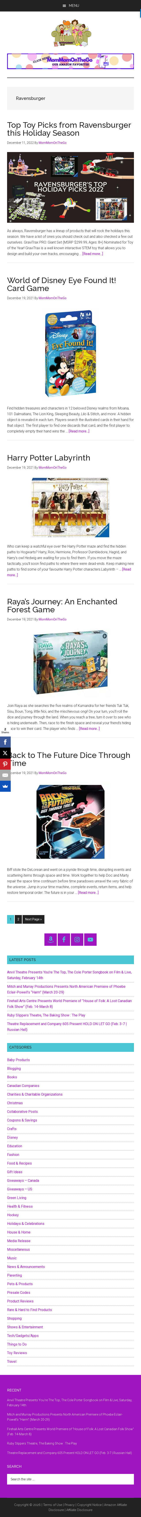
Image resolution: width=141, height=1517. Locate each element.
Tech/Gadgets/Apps (23, 1336)
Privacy (70, 1505)
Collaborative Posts (22, 1112)
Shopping (14, 1318)
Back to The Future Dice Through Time (68, 759)
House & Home (18, 1232)
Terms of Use (52, 1505)
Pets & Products (20, 1284)
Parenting (14, 1275)
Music (12, 1258)
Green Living (16, 1198)
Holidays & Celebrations (25, 1224)
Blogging (14, 1068)
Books (12, 1077)
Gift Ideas (14, 1172)
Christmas (15, 1103)
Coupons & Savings (22, 1120)
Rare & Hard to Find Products (29, 1310)
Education (14, 1146)
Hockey (13, 1215)
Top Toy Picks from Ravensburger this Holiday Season (69, 128)
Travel (11, 1361)
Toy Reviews (17, 1353)
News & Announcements (26, 1267)
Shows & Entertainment (25, 1327)
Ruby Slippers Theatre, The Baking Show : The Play (46, 1015)
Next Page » (33, 920)
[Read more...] (92, 254)
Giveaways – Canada (23, 1180)
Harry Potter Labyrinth (48, 457)
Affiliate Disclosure (79, 1510)
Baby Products (18, 1060)
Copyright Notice (89, 1505)
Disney (12, 1137)
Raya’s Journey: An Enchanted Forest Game (62, 605)
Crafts (12, 1129)
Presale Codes (18, 1292)
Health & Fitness (20, 1206)
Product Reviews (20, 1301)
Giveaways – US (19, 1189)
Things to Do (17, 1344)
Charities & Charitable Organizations (35, 1094)
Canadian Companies (23, 1086)
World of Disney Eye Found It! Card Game (61, 284)
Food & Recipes (19, 1163)
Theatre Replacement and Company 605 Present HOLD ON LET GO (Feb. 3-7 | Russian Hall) (69, 1453)
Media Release (18, 1241)
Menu (74, 6)
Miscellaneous (18, 1249)
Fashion (13, 1155)
